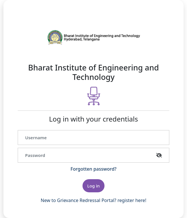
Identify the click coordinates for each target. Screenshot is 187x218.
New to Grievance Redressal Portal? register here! (93, 200)
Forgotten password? (93, 169)
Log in (93, 186)
